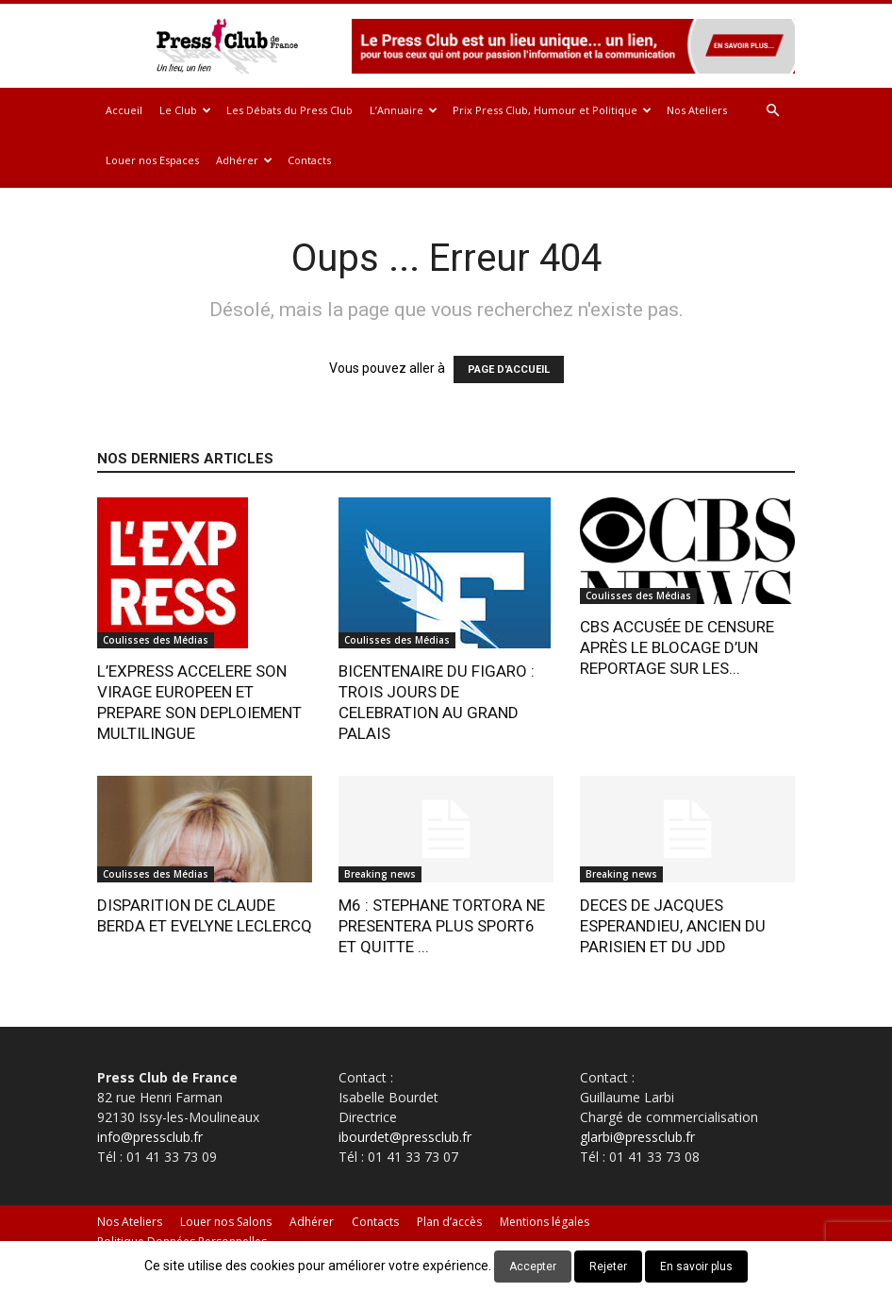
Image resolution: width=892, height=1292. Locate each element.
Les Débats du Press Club (289, 110)
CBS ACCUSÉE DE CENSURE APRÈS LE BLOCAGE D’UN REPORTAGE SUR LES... (677, 647)
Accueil (124, 110)
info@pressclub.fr (150, 1137)
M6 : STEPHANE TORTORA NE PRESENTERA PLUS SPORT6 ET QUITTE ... (442, 926)
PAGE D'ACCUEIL (509, 369)
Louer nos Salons (226, 1222)
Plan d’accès (449, 1222)
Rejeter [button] (608, 1266)
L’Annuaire (404, 110)
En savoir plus (696, 1266)
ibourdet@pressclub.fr (405, 1137)
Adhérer (244, 160)
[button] (772, 111)
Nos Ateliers (697, 110)
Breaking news (380, 874)
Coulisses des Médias (155, 639)
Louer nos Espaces (152, 160)
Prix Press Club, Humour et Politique (552, 110)
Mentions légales (544, 1222)
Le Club (185, 110)
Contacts (309, 160)
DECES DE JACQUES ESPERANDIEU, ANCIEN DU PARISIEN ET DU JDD (673, 926)
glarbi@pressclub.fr (637, 1137)
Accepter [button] (532, 1266)
